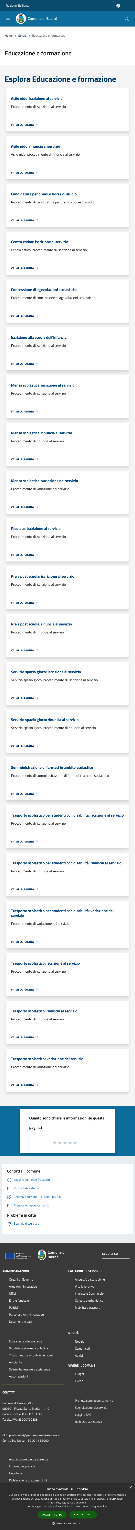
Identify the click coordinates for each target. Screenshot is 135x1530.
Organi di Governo (21, 1279)
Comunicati (82, 1348)
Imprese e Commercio (89, 1293)
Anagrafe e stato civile (90, 1279)
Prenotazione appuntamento (94, 1400)
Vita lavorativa (84, 1286)
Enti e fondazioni (20, 1300)
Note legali (16, 1473)
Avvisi (79, 1355)
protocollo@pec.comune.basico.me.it (34, 1435)
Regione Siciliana (17, 5)
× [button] (130, 1487)
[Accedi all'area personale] (118, 5)
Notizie (79, 1341)
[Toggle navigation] (7, 18)
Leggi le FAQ (83, 1414)
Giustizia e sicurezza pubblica (28, 1348)
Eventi (79, 1380)
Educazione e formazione (25, 1341)
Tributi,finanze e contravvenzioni (31, 1355)
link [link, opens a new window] (105, 1506)
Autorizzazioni (18, 1376)
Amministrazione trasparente (28, 1459)
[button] (67, 1523)
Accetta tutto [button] (52, 1514)
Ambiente (15, 1362)
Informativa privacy (22, 1466)
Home (9, 35)
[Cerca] (126, 18)
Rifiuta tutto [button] (83, 1514)
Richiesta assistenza (88, 1421)
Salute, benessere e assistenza (29, 1369)
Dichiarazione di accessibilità (28, 1480)
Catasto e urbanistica (89, 1300)
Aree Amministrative (23, 1286)
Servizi (22, 35)
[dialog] (67, 1506)
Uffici (12, 1293)
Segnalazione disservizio (91, 1407)
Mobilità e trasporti (87, 1307)
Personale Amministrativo (26, 1314)
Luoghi (79, 1373)
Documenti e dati (20, 1321)
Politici (13, 1307)
